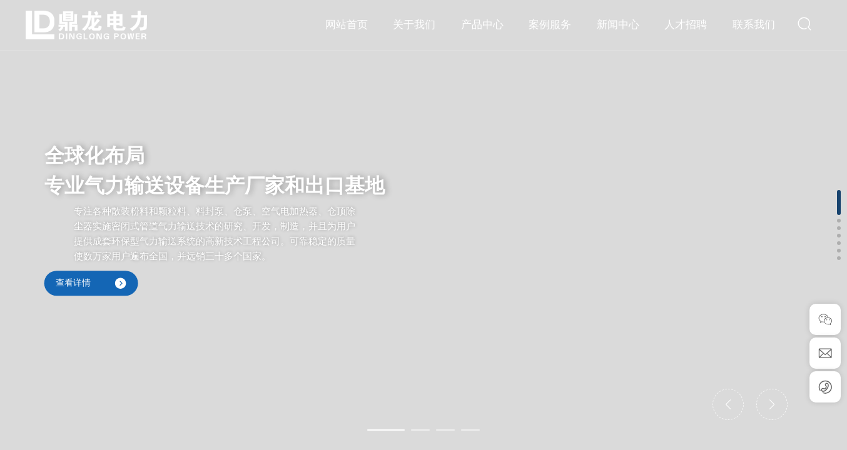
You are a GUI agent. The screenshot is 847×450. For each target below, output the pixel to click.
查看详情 (91, 283)
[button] (386, 430)
